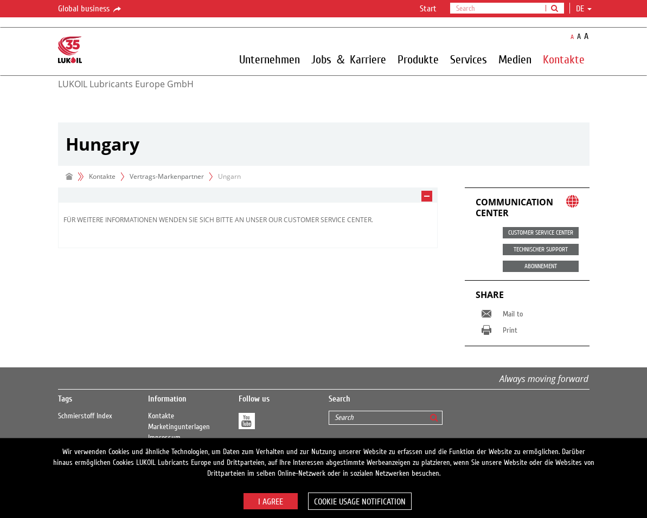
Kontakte (564, 59)
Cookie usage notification (360, 502)
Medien (514, 59)
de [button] (584, 9)
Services (468, 59)
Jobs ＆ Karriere (348, 59)
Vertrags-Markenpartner (167, 176)
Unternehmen (269, 59)
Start (428, 9)
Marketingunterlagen (179, 427)
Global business (90, 9)
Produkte (418, 59)
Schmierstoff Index (85, 416)
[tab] (248, 195)
